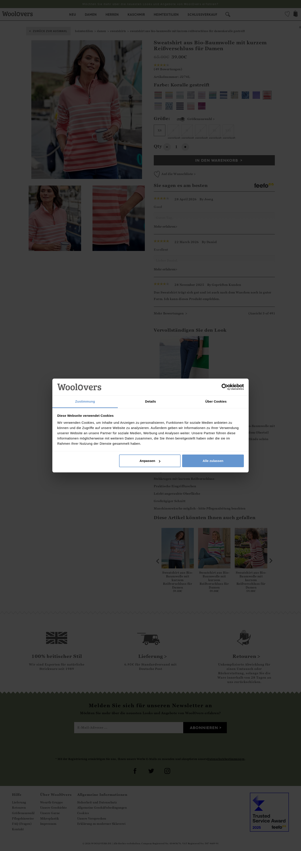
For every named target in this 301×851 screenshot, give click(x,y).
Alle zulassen (213, 461)
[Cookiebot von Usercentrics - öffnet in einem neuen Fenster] (225, 387)
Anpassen (150, 461)
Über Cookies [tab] (216, 401)
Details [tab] (150, 401)
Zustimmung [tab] (85, 401)
